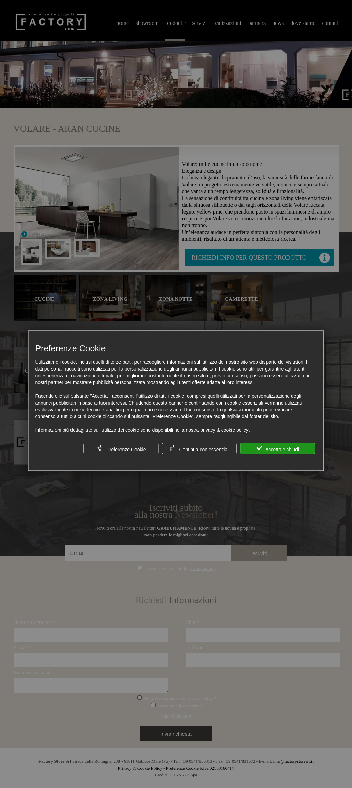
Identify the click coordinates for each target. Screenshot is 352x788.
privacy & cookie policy (224, 430)
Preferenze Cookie (121, 448)
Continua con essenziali (199, 448)
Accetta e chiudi (277, 448)
